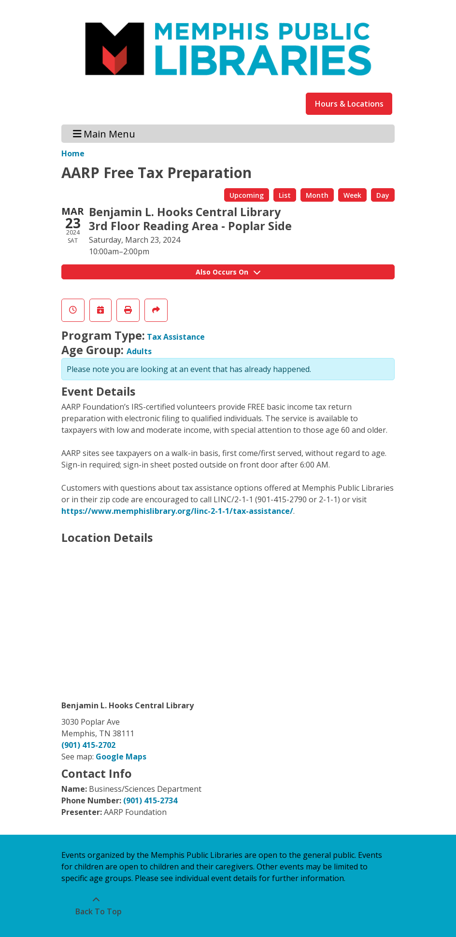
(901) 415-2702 (88, 745)
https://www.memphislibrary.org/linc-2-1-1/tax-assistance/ (177, 511)
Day (382, 195)
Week (352, 195)
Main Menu (104, 133)
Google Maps (121, 756)
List (285, 195)
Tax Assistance (176, 336)
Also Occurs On (228, 271)
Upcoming (246, 195)
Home (73, 153)
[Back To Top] (95, 906)
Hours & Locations (349, 103)
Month (317, 195)
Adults (139, 351)
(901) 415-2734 (150, 800)
